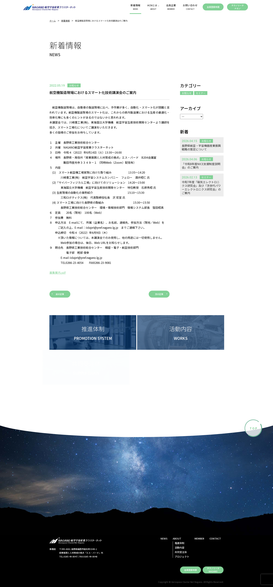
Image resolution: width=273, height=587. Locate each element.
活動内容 (179, 547)
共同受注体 (181, 552)
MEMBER (199, 538)
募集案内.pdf (57, 272)
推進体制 (179, 543)
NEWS (164, 538)
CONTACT (215, 538)
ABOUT (177, 538)
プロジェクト (182, 556)
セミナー (201, 93)
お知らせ (187, 93)
